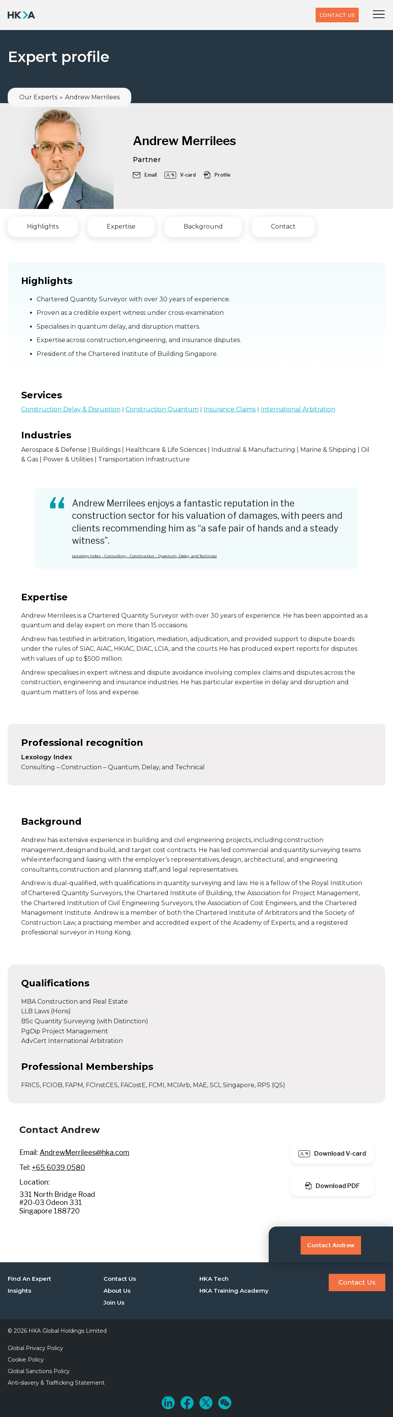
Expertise (121, 226)
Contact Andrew (331, 1245)
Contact (283, 226)
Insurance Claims (230, 409)
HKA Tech (214, 1278)
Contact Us (337, 15)
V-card (180, 175)
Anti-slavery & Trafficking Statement (56, 1382)
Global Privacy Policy (35, 1348)
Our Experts (38, 97)
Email (145, 175)
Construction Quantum (162, 409)
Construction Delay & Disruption (70, 409)
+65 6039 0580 (58, 1167)
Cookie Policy (26, 1359)
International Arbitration (298, 409)
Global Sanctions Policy (39, 1371)
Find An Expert (29, 1278)
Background (203, 226)
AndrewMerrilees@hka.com (84, 1152)
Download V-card (332, 1154)
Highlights (43, 226)
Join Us (114, 1302)
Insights (19, 1290)
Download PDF (332, 1186)
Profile (217, 175)
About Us (117, 1290)
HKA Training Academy (234, 1290)
